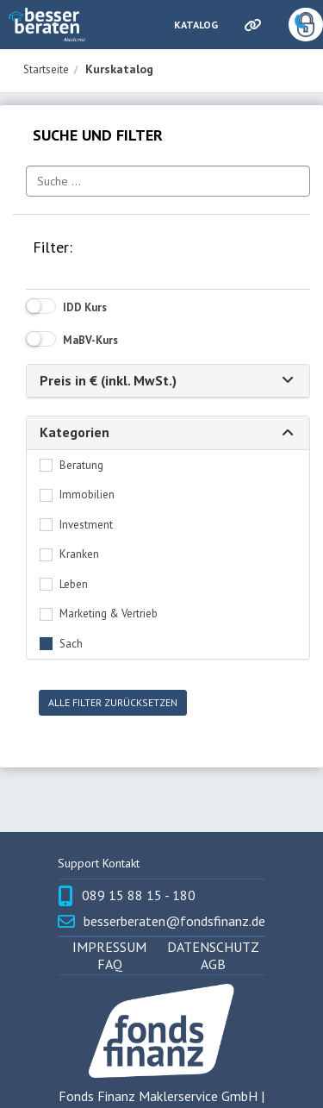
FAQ (109, 964)
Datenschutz (213, 947)
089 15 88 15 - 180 (139, 895)
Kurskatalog (119, 69)
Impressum (109, 947)
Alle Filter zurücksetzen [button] (112, 702)
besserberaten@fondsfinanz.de (174, 921)
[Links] (252, 25)
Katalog (196, 24)
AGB (213, 964)
